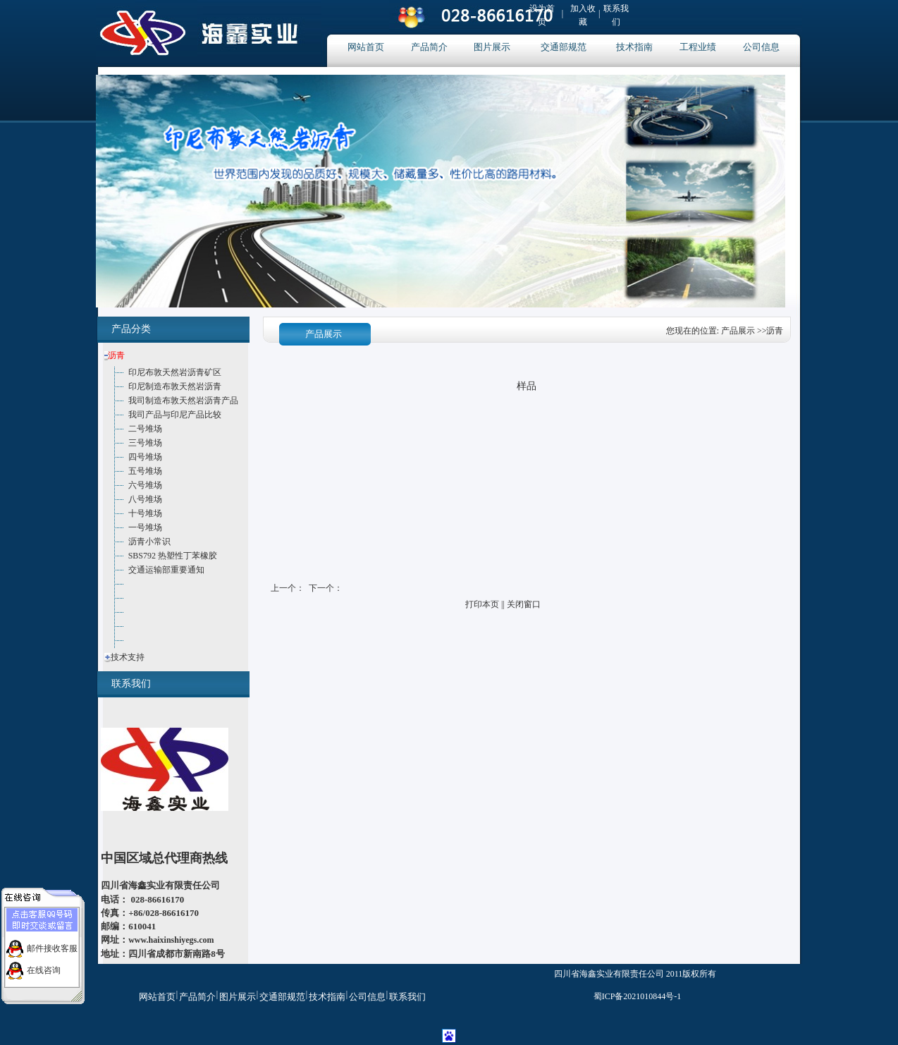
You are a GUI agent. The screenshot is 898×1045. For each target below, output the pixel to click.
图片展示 (492, 47)
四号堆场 (145, 457)
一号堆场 (145, 527)
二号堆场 (145, 429)
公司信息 (761, 47)
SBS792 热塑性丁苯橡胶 (172, 556)
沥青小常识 (149, 541)
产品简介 (429, 47)
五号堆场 (145, 471)
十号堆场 (145, 513)
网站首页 (365, 47)
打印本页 (482, 604)
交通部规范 (563, 47)
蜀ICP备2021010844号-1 (637, 996)
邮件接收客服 (52, 944)
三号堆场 (145, 443)
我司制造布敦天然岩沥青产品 (183, 400)
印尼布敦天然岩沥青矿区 (174, 372)
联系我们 (407, 996)
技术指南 (634, 47)
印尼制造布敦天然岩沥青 (174, 386)
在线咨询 (44, 966)
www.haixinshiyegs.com (171, 940)
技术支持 (127, 657)
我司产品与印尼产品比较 (174, 415)
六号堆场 (145, 485)
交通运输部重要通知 (166, 570)
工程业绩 (697, 47)
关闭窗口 (524, 604)
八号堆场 (145, 499)
